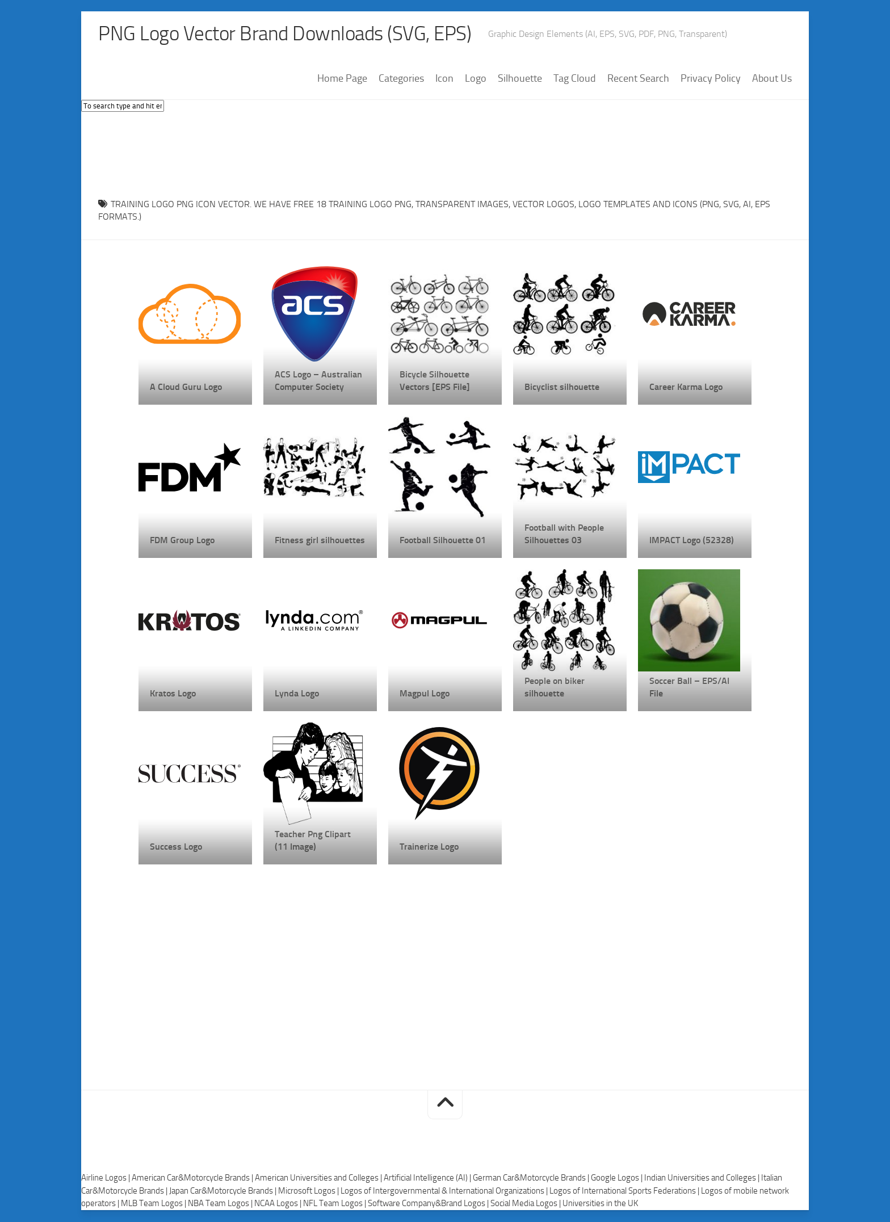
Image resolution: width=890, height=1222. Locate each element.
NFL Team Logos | (335, 1204)
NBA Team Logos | (221, 1204)
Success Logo (176, 846)
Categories (401, 79)
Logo (475, 79)
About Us (772, 79)
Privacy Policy (711, 79)
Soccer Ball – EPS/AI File (689, 687)
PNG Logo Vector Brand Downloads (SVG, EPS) (289, 34)
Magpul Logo (425, 693)
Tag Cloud (574, 79)
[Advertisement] (445, 152)
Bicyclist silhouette (561, 386)
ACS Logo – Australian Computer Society (318, 380)
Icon (444, 79)
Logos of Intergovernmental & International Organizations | (445, 1191)
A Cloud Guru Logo (186, 386)
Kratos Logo (173, 693)
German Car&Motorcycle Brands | (532, 1178)
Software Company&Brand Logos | (429, 1204)
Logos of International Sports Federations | (625, 1191)
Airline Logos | (106, 1178)
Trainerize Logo (429, 846)
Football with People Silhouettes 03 (564, 533)
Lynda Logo (297, 693)
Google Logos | (617, 1178)
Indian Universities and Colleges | (702, 1178)
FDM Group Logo (182, 540)
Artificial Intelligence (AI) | (428, 1178)
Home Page (342, 79)
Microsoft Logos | (309, 1191)
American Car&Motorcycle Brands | (193, 1178)
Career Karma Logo (686, 386)
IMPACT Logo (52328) (691, 540)
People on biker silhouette (554, 687)
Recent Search (638, 79)
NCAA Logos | (278, 1204)
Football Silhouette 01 (443, 540)
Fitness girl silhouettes (320, 540)
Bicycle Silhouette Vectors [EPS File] (435, 380)
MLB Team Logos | (154, 1204)
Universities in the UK (600, 1204)
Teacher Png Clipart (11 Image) (313, 840)
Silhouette (520, 79)
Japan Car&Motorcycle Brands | (223, 1191)
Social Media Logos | (526, 1204)
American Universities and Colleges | (319, 1178)
